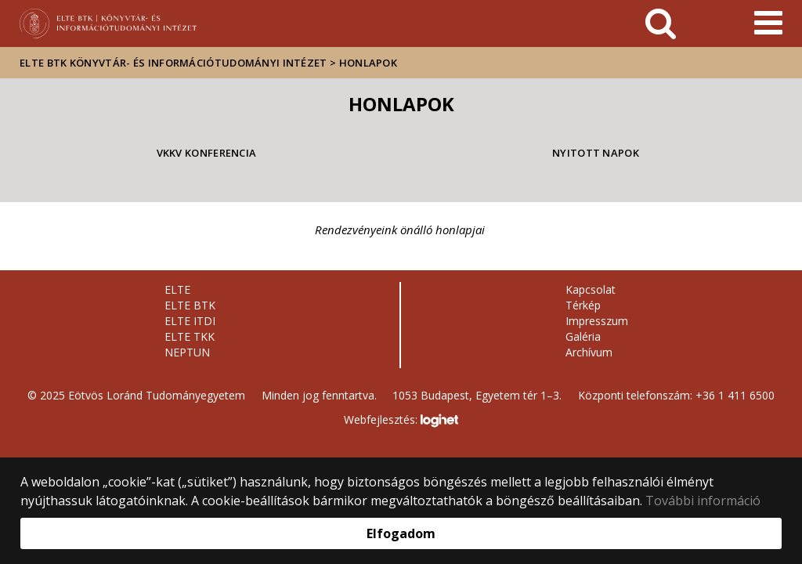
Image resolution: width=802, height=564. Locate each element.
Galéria (583, 336)
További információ (702, 500)
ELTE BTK (189, 305)
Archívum (588, 352)
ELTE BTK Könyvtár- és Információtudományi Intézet (173, 63)
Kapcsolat (590, 289)
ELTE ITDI (189, 320)
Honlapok (368, 63)
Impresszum (596, 320)
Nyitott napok (595, 153)
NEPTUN (187, 352)
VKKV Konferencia (207, 153)
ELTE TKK (189, 336)
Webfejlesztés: (401, 420)
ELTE (177, 289)
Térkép (583, 305)
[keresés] (660, 23)
